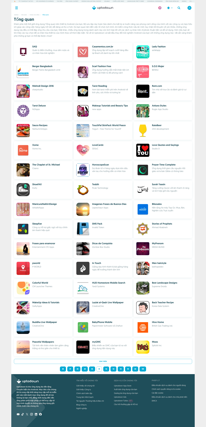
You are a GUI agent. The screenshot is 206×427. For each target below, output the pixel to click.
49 (85, 369)
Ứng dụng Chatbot (72, 1)
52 (106, 369)
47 (70, 369)
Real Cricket (193, 1)
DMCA (154, 401)
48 (77, 369)
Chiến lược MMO (118, 1)
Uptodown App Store (122, 385)
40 (63, 369)
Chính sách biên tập (84, 393)
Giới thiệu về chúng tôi (85, 385)
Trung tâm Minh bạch (85, 397)
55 (128, 369)
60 (135, 369)
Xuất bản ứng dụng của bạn (125, 389)
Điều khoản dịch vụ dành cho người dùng (169, 385)
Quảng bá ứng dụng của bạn (126, 393)
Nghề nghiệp (81, 408)
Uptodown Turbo (123, 400)
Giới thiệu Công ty (83, 389)
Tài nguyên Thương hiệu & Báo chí (90, 401)
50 (92, 369)
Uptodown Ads (120, 397)
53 (113, 369)
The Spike (59, 1)
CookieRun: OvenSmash (155, 1)
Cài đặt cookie (157, 393)
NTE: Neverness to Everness (45, 1)
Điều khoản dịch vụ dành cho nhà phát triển (169, 397)
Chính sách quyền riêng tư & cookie (166, 389)
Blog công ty (81, 405)
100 (143, 369)
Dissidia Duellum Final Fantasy (91, 1)
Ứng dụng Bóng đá (172, 1)
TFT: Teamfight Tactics (26, 1)
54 (121, 369)
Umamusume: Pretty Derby (135, 1)
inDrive (184, 1)
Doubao (107, 1)
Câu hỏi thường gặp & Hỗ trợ (126, 404)
